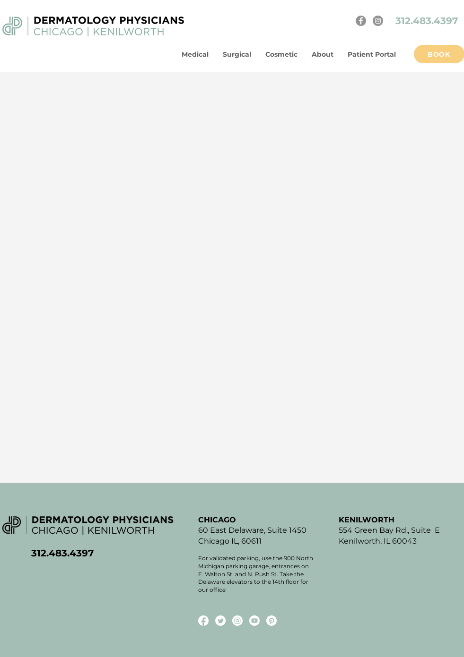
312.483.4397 (428, 20)
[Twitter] (220, 620)
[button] (323, 54)
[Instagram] (378, 21)
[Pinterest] (271, 620)
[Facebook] (361, 21)
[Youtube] (254, 620)
